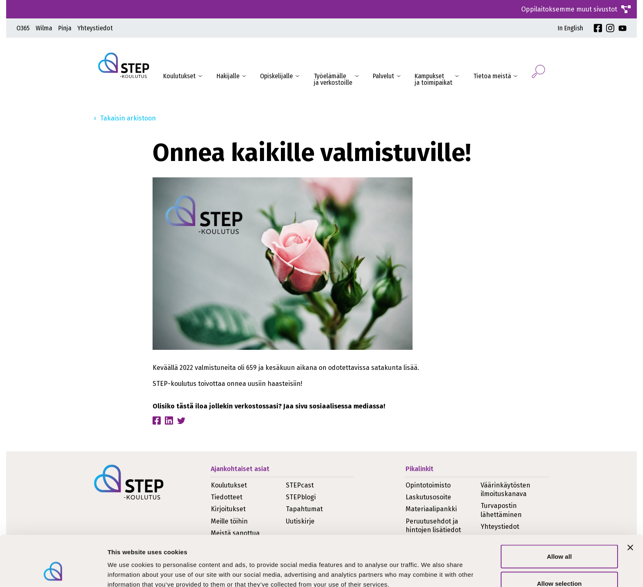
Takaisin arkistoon (128, 118)
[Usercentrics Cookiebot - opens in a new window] (53, 571)
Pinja (64, 28)
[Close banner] (630, 502)
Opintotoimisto (428, 485)
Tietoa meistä (492, 76)
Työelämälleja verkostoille (333, 79)
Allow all (559, 511)
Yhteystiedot (95, 28)
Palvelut (383, 76)
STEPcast (300, 485)
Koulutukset (179, 76)
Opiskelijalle (276, 76)
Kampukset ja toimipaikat (433, 79)
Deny (559, 565)
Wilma (44, 28)
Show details (430, 565)
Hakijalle (228, 76)
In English (570, 28)
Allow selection (559, 538)
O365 (23, 28)
